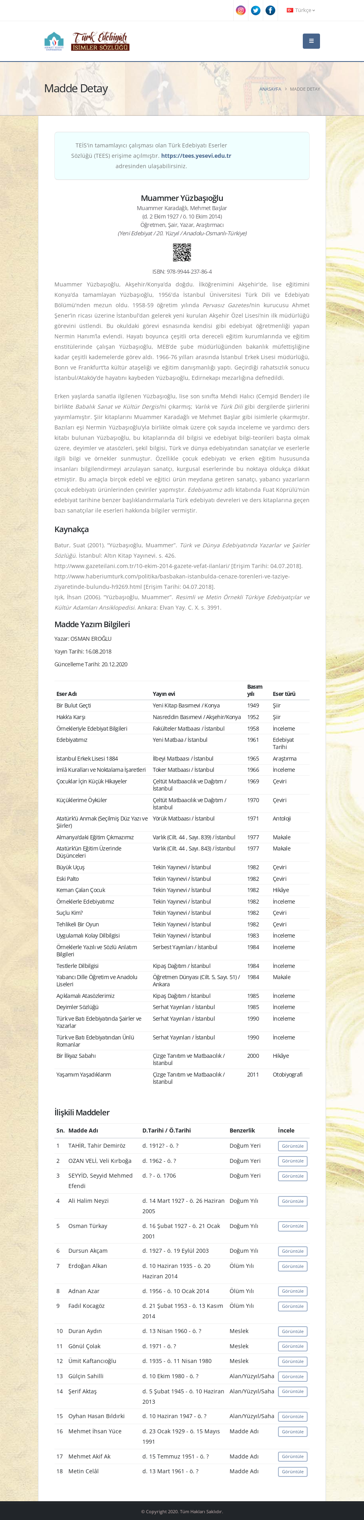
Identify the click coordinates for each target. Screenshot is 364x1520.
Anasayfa (270, 89)
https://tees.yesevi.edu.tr (196, 155)
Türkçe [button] (301, 10)
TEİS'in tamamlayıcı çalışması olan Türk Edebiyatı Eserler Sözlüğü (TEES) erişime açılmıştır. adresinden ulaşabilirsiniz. (151, 155)
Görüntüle (293, 1146)
